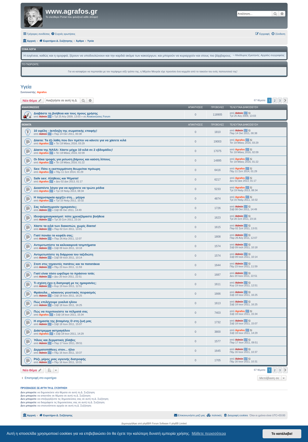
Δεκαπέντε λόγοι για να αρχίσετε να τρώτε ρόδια (69, 188)
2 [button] (275, 100)
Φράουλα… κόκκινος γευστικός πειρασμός (65, 292)
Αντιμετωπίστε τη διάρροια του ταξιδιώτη (63, 254)
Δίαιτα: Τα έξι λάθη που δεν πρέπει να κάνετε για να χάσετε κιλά (80, 140)
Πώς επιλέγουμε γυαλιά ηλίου (55, 302)
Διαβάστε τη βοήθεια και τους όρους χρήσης (66, 113)
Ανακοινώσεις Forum (98, 116)
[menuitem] (63, 34)
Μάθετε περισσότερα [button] (209, 434)
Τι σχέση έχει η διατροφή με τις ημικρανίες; (65, 283)
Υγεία (26, 86)
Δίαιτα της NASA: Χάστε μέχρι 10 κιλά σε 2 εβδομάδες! (73, 150)
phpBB (146, 423)
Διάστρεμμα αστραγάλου (52, 330)
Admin (43, 116)
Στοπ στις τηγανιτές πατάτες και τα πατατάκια (67, 264)
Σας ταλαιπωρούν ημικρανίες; (55, 207)
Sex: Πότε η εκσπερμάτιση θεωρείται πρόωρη (67, 169)
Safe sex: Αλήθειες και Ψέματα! (56, 178)
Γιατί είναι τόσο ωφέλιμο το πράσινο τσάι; (64, 273)
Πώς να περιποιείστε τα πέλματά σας (61, 311)
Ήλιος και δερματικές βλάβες (55, 340)
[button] (285, 100)
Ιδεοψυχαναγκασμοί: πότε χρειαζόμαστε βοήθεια (69, 216)
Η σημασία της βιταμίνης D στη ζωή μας (63, 321)
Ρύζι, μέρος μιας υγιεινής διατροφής (60, 359)
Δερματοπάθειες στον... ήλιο (54, 349)
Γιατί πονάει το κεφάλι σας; (53, 235)
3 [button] (280, 100)
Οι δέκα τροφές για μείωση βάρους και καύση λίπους (72, 159)
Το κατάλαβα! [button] (281, 434)
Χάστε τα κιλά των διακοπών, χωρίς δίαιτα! (65, 226)
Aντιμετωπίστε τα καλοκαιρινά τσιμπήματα (65, 245)
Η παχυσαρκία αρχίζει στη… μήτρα (59, 197)
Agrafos (42, 92)
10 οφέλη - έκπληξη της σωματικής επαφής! (65, 130)
